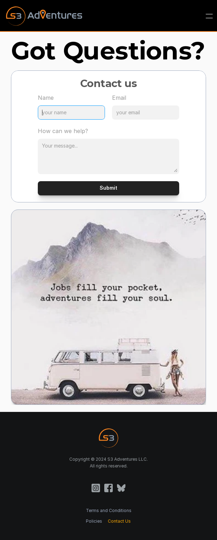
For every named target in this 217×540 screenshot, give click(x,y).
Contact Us (119, 521)
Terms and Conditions (108, 510)
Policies (94, 521)
